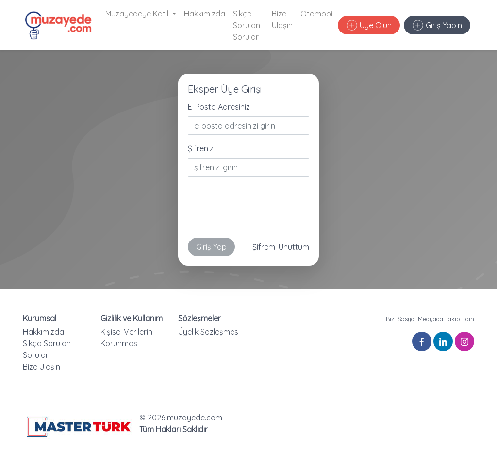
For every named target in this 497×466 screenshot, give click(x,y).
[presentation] (261, 211)
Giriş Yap (211, 247)
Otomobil (317, 13)
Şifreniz (201, 148)
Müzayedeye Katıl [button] (137, 13)
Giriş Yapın (437, 25)
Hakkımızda (204, 13)
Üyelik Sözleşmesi (209, 332)
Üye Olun (369, 25)
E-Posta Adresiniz (219, 107)
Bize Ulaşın (282, 19)
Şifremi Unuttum (280, 247)
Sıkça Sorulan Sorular (246, 25)
